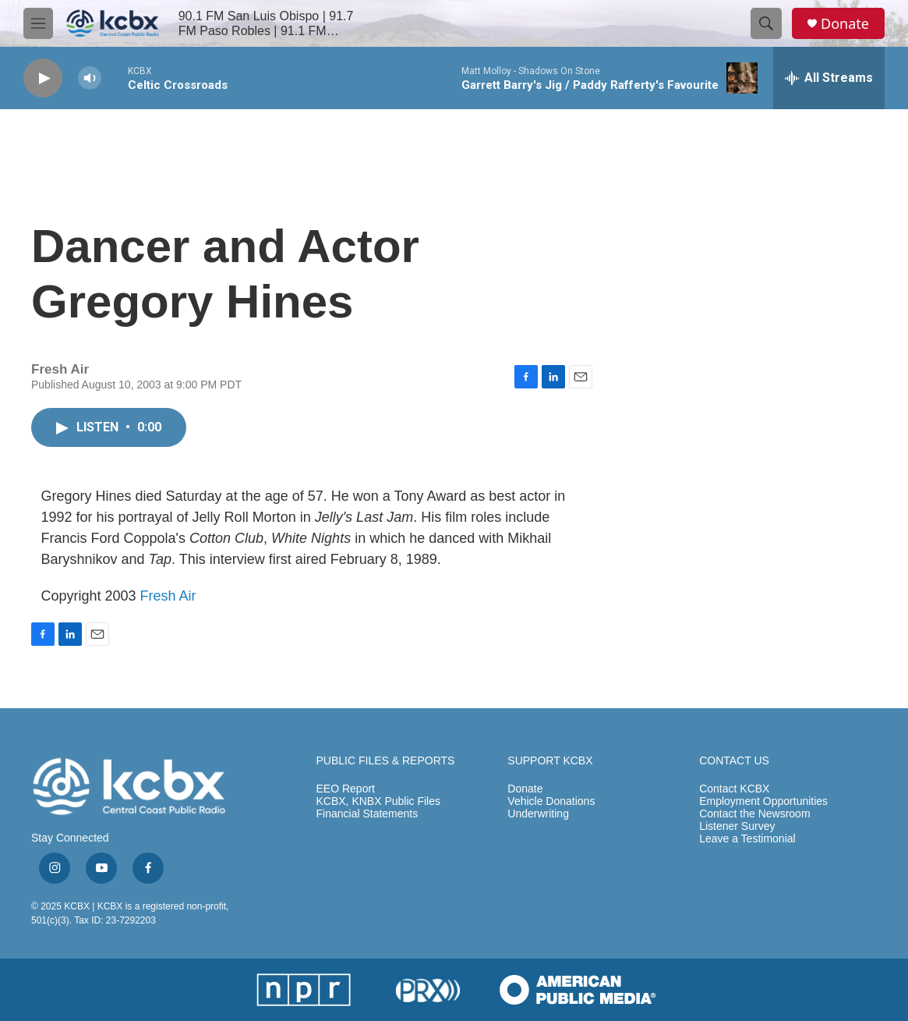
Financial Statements (367, 814)
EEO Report (345, 789)
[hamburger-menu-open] (38, 23)
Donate (845, 24)
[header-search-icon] (766, 23)
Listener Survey (737, 826)
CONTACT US (734, 761)
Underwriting (538, 814)
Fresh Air (168, 596)
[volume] (89, 78)
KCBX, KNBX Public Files (378, 801)
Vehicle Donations (551, 801)
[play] (42, 78)
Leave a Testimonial (747, 839)
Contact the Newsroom (754, 814)
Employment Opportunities (763, 801)
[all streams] (829, 78)
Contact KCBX (734, 789)
